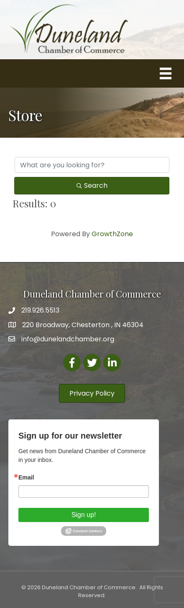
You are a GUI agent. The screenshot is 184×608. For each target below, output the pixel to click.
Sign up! (84, 514)
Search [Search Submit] (92, 185)
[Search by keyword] (92, 165)
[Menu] (165, 73)
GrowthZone (112, 234)
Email (26, 477)
